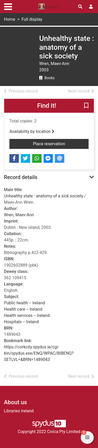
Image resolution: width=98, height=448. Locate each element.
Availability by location (31, 131)
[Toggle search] (80, 7)
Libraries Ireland (19, 410)
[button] (86, 105)
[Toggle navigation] (8, 6)
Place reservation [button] (61, 143)
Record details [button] (20, 177)
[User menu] (91, 7)
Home (9, 19)
